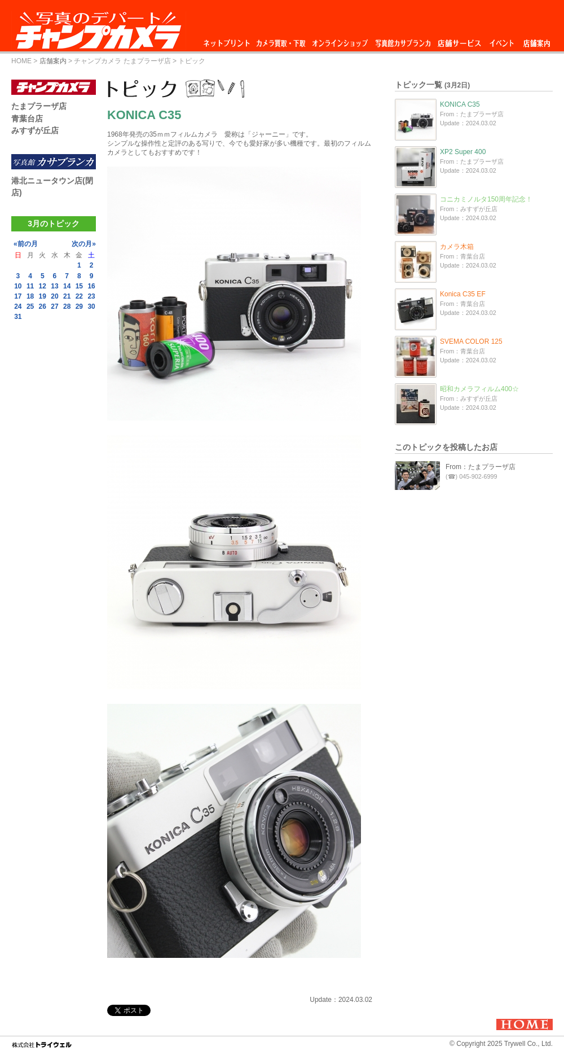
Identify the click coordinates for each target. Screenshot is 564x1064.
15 (79, 286)
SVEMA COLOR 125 (471, 341)
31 (17, 317)
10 (17, 286)
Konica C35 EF (463, 294)
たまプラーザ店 (39, 106)
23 (91, 296)
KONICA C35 (460, 104)
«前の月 (26, 244)
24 (17, 306)
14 (66, 286)
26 (42, 306)
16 (91, 286)
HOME (21, 61)
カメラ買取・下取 (281, 40)
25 (30, 306)
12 (42, 286)
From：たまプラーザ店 (480, 467)
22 (79, 296)
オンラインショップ (339, 40)
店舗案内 (537, 40)
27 (54, 306)
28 (66, 306)
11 (30, 286)
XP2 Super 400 (463, 152)
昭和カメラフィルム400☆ (479, 389)
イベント (502, 40)
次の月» (84, 244)
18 (30, 296)
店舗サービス (459, 40)
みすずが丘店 (35, 130)
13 (54, 286)
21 (66, 296)
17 (17, 296)
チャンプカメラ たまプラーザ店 (122, 61)
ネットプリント (228, 40)
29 (79, 306)
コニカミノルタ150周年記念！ (486, 199)
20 (54, 296)
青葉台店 (27, 118)
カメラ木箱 (457, 247)
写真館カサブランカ (403, 40)
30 (91, 306)
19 (42, 296)
